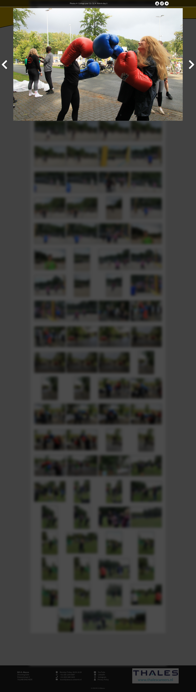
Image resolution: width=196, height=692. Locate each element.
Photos (73, 3)
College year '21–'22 (86, 3)
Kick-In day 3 (102, 3)
